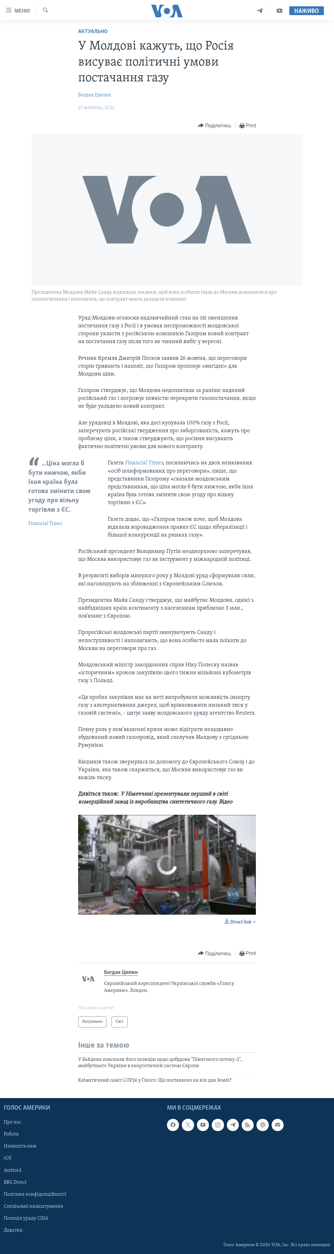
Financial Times (45, 523)
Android (12, 1170)
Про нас (12, 1122)
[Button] (214, 126)
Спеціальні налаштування (33, 1206)
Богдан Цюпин (94, 95)
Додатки (13, 1230)
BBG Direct (15, 1182)
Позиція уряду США (26, 1218)
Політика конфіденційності (35, 1194)
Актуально (93, 32)
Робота (11, 1134)
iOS (8, 1158)
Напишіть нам (20, 1146)
